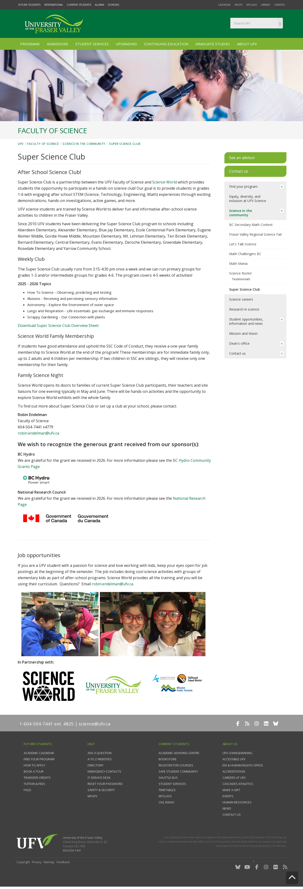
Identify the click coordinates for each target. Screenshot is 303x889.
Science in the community (83, 144)
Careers (279, 4)
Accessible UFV (234, 759)
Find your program (243, 186)
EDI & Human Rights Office (243, 765)
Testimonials (241, 279)
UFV (20, 144)
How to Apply (34, 765)
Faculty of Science (43, 144)
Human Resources (237, 802)
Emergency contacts (104, 771)
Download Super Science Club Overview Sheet (58, 325)
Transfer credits (37, 777)
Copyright (23, 862)
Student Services (92, 43)
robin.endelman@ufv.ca (38, 433)
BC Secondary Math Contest (251, 224)
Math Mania (238, 263)
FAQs (27, 790)
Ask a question (99, 753)
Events (228, 796)
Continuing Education (166, 43)
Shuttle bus (168, 777)
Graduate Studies (212, 43)
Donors (113, 4)
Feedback (63, 862)
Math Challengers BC (245, 254)
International (53, 4)
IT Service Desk (99, 777)
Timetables (167, 790)
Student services (172, 784)
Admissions (57, 43)
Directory (95, 765)
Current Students (79, 4)
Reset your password (105, 784)
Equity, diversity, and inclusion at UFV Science (247, 198)
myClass (251, 4)
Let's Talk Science (242, 244)
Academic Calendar (39, 753)
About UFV (247, 43)
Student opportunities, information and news (246, 321)
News (227, 808)
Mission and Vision (243, 333)
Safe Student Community (178, 771)
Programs (30, 43)
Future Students (29, 4)
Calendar (224, 4)
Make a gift (231, 790)
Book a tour (34, 771)
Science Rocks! (240, 273)
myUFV (238, 4)
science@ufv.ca (95, 724)
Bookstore (168, 759)
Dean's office (239, 343)
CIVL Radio (166, 802)
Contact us (237, 353)
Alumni (99, 4)
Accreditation (234, 771)
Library (265, 4)
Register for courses (176, 765)
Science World (164, 182)
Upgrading (126, 43)
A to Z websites (100, 759)
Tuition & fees (34, 784)
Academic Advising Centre (179, 753)
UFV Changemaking (237, 753)
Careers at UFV (234, 777)
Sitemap (49, 862)
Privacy (36, 862)
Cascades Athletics (238, 784)
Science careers (241, 299)
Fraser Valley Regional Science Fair (255, 234)
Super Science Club (125, 144)
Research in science (244, 309)
